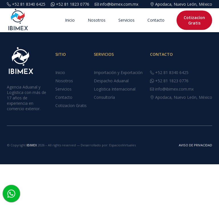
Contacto (140, 20)
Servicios (109, 20)
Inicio (50, 20)
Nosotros (78, 20)
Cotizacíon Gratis (187, 20)
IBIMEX (32, 145)
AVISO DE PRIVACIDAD (195, 145)
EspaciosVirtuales (122, 145)
